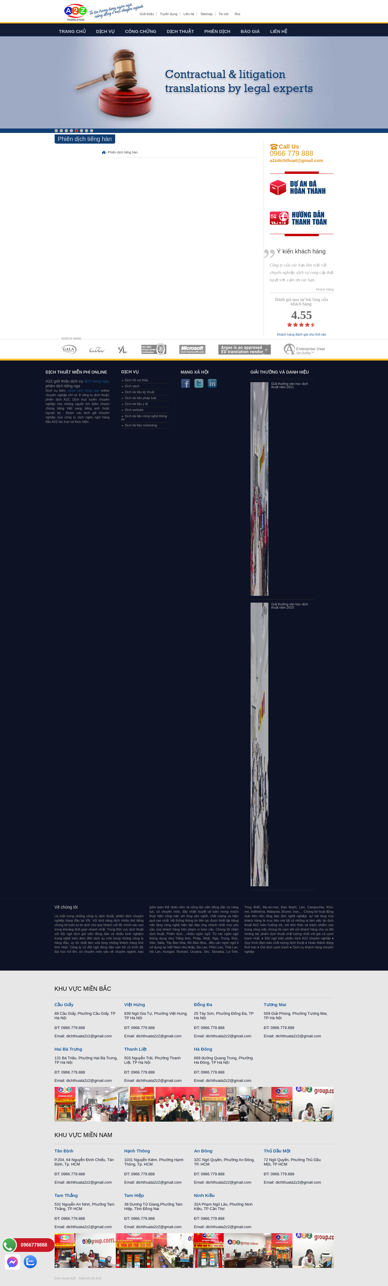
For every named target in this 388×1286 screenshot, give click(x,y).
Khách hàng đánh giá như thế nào (301, 334)
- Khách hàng (323, 289)
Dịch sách (132, 386)
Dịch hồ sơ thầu (136, 380)
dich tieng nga (95, 381)
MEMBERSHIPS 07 (305, 349)
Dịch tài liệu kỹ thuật (139, 392)
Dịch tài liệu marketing (141, 425)
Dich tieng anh (75, 13)
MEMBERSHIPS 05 (192, 349)
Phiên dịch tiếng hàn (122, 152)
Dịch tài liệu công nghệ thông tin (144, 417)
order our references (303, 219)
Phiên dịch (217, 31)
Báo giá (250, 31)
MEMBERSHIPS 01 (69, 349)
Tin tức (224, 14)
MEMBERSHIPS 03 (123, 349)
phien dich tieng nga (83, 390)
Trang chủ (72, 31)
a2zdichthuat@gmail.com (297, 160)
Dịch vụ (105, 31)
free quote (298, 192)
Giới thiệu (147, 14)
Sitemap (206, 14)
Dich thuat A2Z (65, 1278)
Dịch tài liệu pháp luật (140, 398)
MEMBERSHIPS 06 (245, 349)
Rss (237, 14)
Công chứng (140, 31)
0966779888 (34, 1244)
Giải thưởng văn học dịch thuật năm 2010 (289, 606)
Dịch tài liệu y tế (136, 404)
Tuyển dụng (168, 14)
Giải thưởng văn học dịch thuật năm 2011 (289, 385)
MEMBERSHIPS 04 (154, 349)
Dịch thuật (180, 31)
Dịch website (134, 410)
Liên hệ (188, 14)
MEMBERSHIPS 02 (97, 349)
